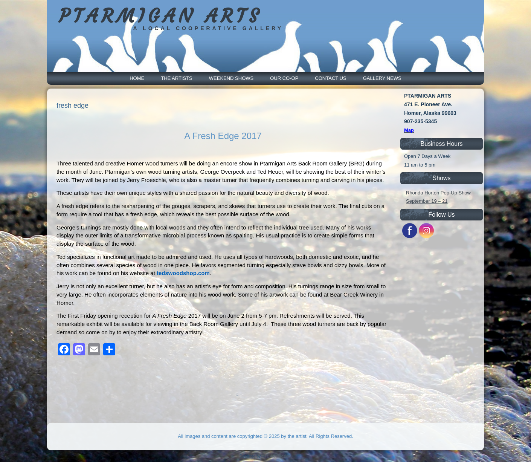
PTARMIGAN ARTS (160, 16)
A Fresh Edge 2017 (222, 136)
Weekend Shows (231, 78)
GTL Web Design (276, 456)
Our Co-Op (284, 78)
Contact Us (330, 78)
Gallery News (382, 78)
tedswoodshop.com (183, 273)
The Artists (176, 78)
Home (137, 78)
